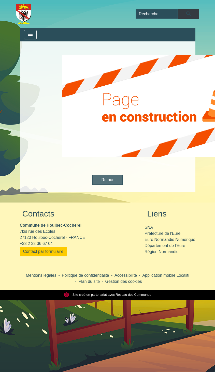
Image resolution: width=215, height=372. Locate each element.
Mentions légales (41, 275)
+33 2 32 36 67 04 (36, 243)
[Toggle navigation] (30, 34)
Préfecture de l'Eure (162, 233)
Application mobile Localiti (165, 275)
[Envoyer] (188, 14)
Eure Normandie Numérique (170, 239)
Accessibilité (125, 275)
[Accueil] (24, 14)
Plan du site (89, 281)
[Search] (157, 14)
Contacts (38, 213)
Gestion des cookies (123, 281)
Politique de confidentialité (85, 275)
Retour (107, 180)
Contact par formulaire (43, 251)
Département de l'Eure (165, 245)
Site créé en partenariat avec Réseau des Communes (107, 295)
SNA (149, 227)
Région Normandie (161, 252)
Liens (157, 213)
